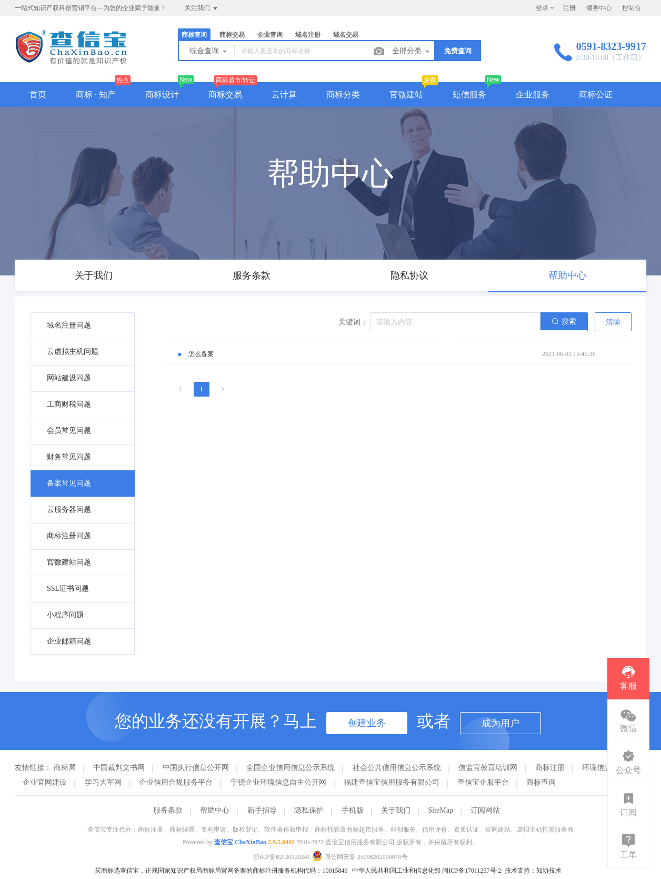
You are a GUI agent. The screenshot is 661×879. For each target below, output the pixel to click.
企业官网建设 (45, 782)
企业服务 (532, 94)
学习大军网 (103, 782)
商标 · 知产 (96, 94)
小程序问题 (65, 615)
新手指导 (262, 810)
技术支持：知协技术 (533, 870)
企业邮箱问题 (69, 641)
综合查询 (208, 51)
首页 (37, 94)
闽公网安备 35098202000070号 (360, 857)
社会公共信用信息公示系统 (397, 768)
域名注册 (308, 34)
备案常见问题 (69, 483)
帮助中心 (214, 810)
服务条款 (168, 810)
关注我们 (202, 8)
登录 (542, 8)
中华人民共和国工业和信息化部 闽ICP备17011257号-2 (426, 870)
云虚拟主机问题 (72, 351)
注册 (569, 8)
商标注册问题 (69, 536)
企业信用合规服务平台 (176, 782)
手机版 (353, 810)
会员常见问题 (69, 430)
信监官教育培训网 (487, 768)
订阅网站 (485, 810)
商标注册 (550, 768)
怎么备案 (201, 354)
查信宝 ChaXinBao (240, 842)
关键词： (353, 322)
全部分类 (411, 51)
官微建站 (406, 94)
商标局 (65, 768)
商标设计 (162, 94)
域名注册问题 (69, 325)
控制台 (631, 8)
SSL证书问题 (68, 588)
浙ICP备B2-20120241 (282, 857)
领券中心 (599, 8)
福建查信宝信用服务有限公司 (391, 782)
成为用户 (500, 723)
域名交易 (345, 34)
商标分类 (343, 94)
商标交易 (232, 34)
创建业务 (367, 723)
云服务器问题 (69, 509)
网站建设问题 (69, 378)
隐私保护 (309, 810)
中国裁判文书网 (119, 768)
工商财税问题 (69, 404)
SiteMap (440, 810)
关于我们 (395, 810)
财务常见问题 (69, 457)
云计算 (284, 94)
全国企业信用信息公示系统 (290, 768)
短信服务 (469, 94)
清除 (613, 322)
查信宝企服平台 (483, 782)
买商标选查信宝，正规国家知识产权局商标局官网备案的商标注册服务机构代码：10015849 (221, 870)
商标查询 (194, 34)
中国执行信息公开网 (196, 768)
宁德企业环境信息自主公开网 (278, 782)
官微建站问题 (69, 562)
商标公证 (596, 94)
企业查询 (270, 34)
